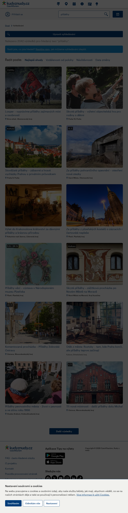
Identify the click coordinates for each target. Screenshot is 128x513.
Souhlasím (13, 503)
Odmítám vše (32, 503)
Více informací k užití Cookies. (93, 494)
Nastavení (51, 503)
